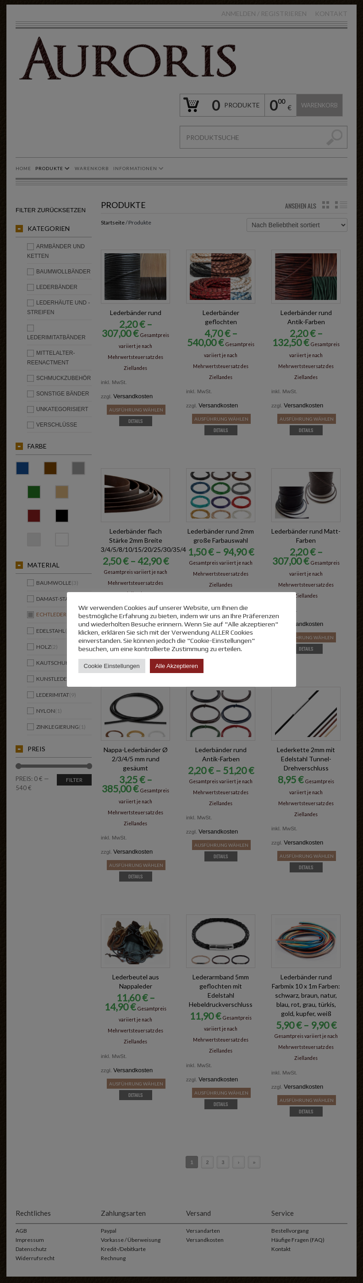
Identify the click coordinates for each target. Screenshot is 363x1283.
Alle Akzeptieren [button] (176, 666)
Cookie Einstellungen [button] (112, 666)
